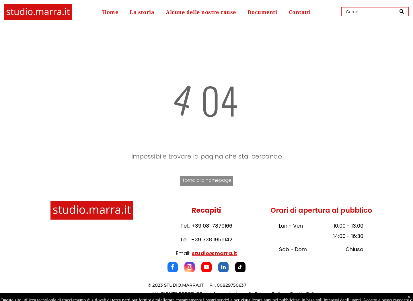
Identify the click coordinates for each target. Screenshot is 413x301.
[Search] (375, 11)
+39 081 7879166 (211, 225)
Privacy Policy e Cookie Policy (287, 293)
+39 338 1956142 (212, 239)
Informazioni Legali (230, 293)
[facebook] (172, 268)
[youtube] (206, 268)
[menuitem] (110, 12)
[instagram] (189, 268)
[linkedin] (223, 268)
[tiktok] (240, 268)
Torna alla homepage (206, 180)
